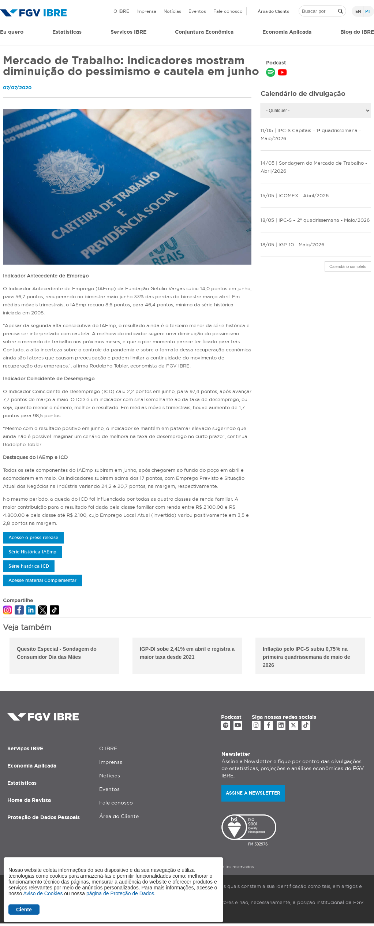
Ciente (24, 909)
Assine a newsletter (253, 793)
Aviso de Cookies (43, 893)
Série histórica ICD (28, 566)
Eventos (197, 11)
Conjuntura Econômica (204, 32)
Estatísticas (67, 32)
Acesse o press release (33, 537)
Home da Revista (29, 800)
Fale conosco (228, 11)
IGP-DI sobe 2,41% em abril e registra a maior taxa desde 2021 (187, 653)
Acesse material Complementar (42, 580)
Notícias (172, 11)
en (358, 11)
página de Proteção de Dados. (121, 893)
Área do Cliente (273, 11)
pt (367, 11)
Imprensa (146, 11)
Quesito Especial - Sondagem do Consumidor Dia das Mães (57, 653)
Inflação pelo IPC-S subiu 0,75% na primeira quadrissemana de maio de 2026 (306, 657)
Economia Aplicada (31, 766)
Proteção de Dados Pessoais (43, 817)
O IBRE (121, 11)
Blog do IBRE (357, 32)
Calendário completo (347, 266)
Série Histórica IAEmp (32, 551)
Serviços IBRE (25, 748)
